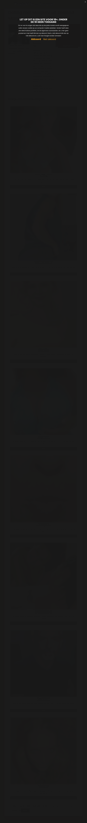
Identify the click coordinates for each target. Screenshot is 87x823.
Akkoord (36, 39)
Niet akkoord (49, 39)
